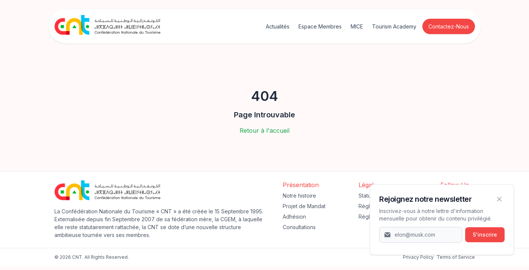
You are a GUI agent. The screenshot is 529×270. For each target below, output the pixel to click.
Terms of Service (456, 257)
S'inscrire (485, 234)
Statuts (367, 195)
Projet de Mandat (304, 206)
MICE (357, 26)
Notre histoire (299, 195)
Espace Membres (320, 26)
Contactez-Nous (448, 26)
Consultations (299, 227)
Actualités (277, 26)
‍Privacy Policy (418, 257)
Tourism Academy (394, 26)
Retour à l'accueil (264, 130)
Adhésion (294, 216)
